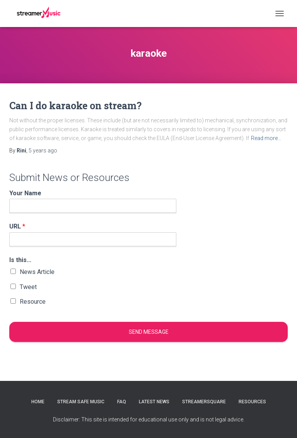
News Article (37, 272)
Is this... (20, 260)
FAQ (121, 401)
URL (17, 226)
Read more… (266, 138)
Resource (33, 301)
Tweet (28, 287)
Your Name (25, 193)
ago (43, 150)
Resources (252, 401)
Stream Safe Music (80, 401)
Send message (149, 332)
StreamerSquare (204, 401)
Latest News (154, 401)
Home (37, 401)
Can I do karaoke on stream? (75, 105)
